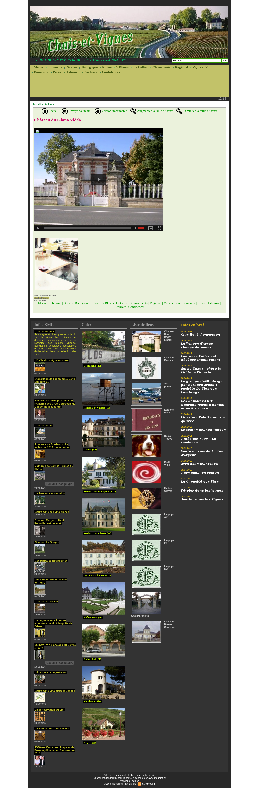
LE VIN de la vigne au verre (52, 360)
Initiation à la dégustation (51, 672)
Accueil (37, 104)
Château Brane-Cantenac (169, 624)
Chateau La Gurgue (47, 542)
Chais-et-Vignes (45, 331)
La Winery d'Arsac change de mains (197, 345)
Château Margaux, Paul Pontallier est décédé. (49, 522)
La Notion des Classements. (52, 728)
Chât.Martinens (140, 615)
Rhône (105, 67)
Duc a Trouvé (168, 437)
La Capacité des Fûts (200, 481)
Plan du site (130, 783)
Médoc (37, 67)
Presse (56, 72)
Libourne (54, 67)
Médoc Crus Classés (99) (97, 533)
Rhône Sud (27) (92, 659)
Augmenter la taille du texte (151, 111)
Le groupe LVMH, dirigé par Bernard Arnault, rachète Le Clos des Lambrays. (202, 386)
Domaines (39, 72)
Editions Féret (169, 411)
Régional (180, 67)
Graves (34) (90, 449)
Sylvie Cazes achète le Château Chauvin (201, 370)
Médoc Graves (168, 489)
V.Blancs (121, 67)
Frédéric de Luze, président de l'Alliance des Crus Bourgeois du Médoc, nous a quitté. (54, 403)
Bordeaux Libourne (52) (97, 575)
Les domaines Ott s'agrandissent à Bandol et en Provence (202, 404)
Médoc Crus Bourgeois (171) (100, 491)
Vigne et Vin (200, 67)
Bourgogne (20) (92, 365)
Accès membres (113, 783)
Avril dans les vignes (199, 464)
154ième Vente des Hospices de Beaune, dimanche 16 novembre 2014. (54, 750)
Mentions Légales (129, 780)
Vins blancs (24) (92, 701)
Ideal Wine (167, 463)
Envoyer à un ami (76, 111)
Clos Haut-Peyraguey (200, 334)
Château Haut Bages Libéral (169, 335)
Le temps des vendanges (203, 430)
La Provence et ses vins (50, 493)
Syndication (148, 783)
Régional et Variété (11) (97, 407)
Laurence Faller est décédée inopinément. (201, 358)
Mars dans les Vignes (200, 473)
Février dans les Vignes (202, 490)
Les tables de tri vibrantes (51, 560)
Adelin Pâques (41, 298)
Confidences (109, 72)
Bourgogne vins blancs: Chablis (55, 690)
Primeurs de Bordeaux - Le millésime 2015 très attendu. (51, 446)
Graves (70, 67)
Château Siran (43, 425)
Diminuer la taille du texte (196, 111)
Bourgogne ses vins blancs (52, 511)
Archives (89, 72)
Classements (160, 67)
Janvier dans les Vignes (202, 499)
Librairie (72, 72)
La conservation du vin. (49, 709)
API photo (167, 385)
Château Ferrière (169, 359)
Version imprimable (111, 111)
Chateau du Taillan (46, 601)
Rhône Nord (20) (93, 617)
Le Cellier (139, 67)
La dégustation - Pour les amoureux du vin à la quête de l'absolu (53, 623)
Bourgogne (88, 67)
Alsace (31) (90, 742)
